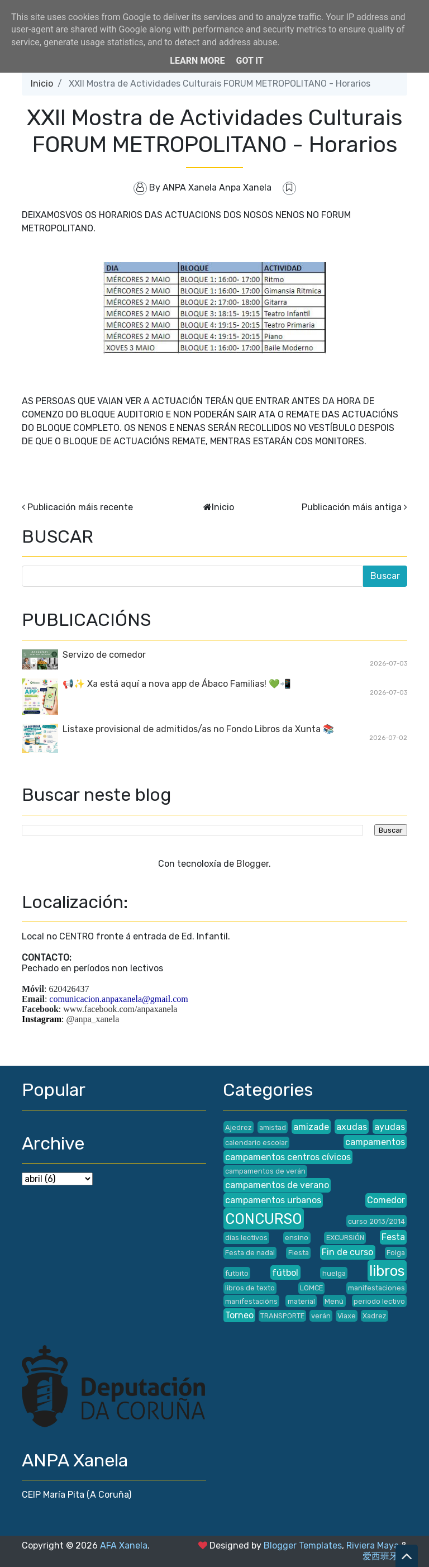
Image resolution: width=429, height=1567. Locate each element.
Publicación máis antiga (352, 507)
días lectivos (246, 1237)
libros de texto (250, 1288)
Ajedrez (238, 1127)
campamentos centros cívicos (288, 1157)
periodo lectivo (379, 1301)
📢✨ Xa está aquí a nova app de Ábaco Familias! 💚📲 (177, 683)
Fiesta (298, 1252)
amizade (311, 1127)
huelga (334, 1273)
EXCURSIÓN (345, 1237)
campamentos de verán (265, 1171)
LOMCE (311, 1288)
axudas (351, 1127)
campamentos (375, 1142)
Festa (393, 1237)
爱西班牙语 (385, 1556)
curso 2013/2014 (376, 1221)
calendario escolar (256, 1142)
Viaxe (346, 1316)
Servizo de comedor (104, 654)
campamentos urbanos (273, 1200)
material (301, 1301)
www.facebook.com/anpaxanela (120, 1009)
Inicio (42, 83)
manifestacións (251, 1301)
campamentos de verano (277, 1185)
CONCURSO (263, 1218)
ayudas (389, 1127)
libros (387, 1270)
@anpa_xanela (93, 1019)
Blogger (252, 863)
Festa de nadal (250, 1252)
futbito (237, 1273)
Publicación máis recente (80, 507)
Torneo (239, 1315)
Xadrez (375, 1316)
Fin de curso (347, 1252)
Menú (334, 1301)
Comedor (386, 1200)
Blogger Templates (303, 1545)
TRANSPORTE (282, 1316)
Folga (396, 1252)
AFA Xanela (123, 1545)
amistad (272, 1127)
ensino (296, 1237)
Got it (249, 60)
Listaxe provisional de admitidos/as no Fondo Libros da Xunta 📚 (198, 729)
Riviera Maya (372, 1545)
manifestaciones (376, 1288)
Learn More (197, 60)
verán (321, 1316)
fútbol (285, 1272)
